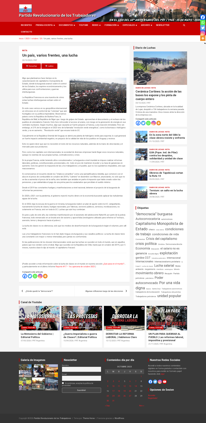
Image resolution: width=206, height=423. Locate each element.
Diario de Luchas (145, 47)
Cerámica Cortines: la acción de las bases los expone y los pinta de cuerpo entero (159, 95)
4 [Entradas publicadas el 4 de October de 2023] (118, 381)
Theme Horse (89, 418)
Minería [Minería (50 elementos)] (176, 269)
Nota (24, 50)
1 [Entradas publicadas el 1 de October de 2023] (141, 376)
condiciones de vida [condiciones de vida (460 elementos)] (165, 234)
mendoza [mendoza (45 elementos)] (159, 269)
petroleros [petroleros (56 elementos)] (149, 278)
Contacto (26, 32)
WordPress (119, 418)
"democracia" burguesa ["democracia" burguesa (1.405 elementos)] (154, 214)
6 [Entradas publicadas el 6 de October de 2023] (130, 381)
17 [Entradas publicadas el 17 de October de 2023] (113, 391)
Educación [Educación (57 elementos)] (155, 249)
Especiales (129, 25)
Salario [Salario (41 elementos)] (148, 289)
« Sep (107, 405)
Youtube (83, 25)
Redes (95, 25)
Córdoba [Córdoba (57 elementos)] (161, 244)
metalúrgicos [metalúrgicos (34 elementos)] (169, 269)
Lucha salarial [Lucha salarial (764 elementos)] (164, 265)
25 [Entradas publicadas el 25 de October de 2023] (119, 396)
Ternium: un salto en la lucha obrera (166, 192)
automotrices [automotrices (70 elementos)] (166, 219)
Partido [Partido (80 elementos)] (176, 273)
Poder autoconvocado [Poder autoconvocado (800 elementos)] (149, 280)
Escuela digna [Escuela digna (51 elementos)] (153, 254)
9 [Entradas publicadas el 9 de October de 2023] (107, 386)
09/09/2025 (154, 179)
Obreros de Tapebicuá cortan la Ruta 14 (166, 174)
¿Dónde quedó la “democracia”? (39, 291)
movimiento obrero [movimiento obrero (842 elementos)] (150, 273)
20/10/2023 (27, 60)
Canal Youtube (28, 328)
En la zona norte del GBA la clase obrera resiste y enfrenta (167, 136)
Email (64, 374)
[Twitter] (30, 276)
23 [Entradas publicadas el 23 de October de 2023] (108, 396)
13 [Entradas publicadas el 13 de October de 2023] (130, 386)
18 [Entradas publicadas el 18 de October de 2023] (119, 391)
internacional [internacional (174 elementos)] (174, 257)
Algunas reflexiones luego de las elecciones (104, 291)
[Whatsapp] (35, 276)
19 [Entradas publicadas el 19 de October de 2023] (124, 391)
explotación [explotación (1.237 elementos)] (169, 253)
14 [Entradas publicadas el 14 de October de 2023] (136, 386)
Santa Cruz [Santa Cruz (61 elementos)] (156, 289)
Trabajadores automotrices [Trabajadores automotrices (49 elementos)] (172, 289)
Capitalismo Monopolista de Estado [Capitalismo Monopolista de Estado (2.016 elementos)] (159, 226)
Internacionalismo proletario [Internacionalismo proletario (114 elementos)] (167, 261)
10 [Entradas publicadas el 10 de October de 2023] (113, 386)
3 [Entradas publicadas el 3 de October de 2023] (113, 381)
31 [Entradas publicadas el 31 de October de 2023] (113, 401)
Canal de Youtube (31, 302)
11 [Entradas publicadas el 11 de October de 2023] (119, 386)
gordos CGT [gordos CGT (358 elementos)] (143, 257)
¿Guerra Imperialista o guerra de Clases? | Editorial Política (80, 335)
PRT (35, 60)
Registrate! (152, 398)
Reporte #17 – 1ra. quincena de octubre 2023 (75, 266)
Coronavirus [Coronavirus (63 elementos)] (140, 239)
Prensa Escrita (44, 25)
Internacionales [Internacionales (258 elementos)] (144, 261)
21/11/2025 (153, 344)
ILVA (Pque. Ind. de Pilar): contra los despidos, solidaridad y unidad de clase (166, 155)
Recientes (26, 25)
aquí (162, 374)
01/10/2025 (154, 141)
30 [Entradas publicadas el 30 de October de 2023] (108, 401)
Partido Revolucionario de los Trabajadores (57, 15)
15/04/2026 (68, 341)
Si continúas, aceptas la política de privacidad (77, 384)
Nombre (65, 365)
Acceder (151, 395)
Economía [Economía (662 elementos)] (143, 248)
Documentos (66, 25)
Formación (111, 25)
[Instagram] (40, 276)
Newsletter (162, 25)
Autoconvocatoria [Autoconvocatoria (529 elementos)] (148, 219)
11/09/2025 (154, 162)
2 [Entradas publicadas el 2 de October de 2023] (107, 381)
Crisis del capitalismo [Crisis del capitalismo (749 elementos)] (161, 239)
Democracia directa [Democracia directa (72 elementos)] (174, 244)
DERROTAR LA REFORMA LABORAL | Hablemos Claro (121, 335)
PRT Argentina (38, 341)
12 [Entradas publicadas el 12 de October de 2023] (124, 386)
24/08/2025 (154, 197)
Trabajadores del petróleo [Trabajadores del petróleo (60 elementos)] (171, 292)
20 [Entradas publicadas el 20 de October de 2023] (130, 391)
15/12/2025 (111, 341)
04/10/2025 (141, 103)
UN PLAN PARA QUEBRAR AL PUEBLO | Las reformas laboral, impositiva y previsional (166, 337)
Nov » (141, 405)
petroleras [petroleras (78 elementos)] (140, 278)
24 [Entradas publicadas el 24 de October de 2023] (113, 396)
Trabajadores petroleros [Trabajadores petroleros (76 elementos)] (146, 296)
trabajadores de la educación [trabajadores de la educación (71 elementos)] (148, 292)
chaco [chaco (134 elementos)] (152, 229)
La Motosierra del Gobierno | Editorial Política (37, 335)
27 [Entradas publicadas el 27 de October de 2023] (130, 396)
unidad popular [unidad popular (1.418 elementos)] (169, 296)
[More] (45, 276)
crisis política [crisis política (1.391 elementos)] (146, 243)
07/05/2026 (26, 341)
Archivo (145, 25)
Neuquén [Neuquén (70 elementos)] (168, 273)
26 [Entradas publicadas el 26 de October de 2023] (124, 396)
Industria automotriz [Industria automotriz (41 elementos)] (159, 258)
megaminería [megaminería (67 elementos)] (150, 269)
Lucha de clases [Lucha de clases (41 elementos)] (147, 266)
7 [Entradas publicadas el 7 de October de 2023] (135, 381)
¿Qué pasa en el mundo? (113, 264)
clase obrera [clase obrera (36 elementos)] (160, 230)
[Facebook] (24, 276)
